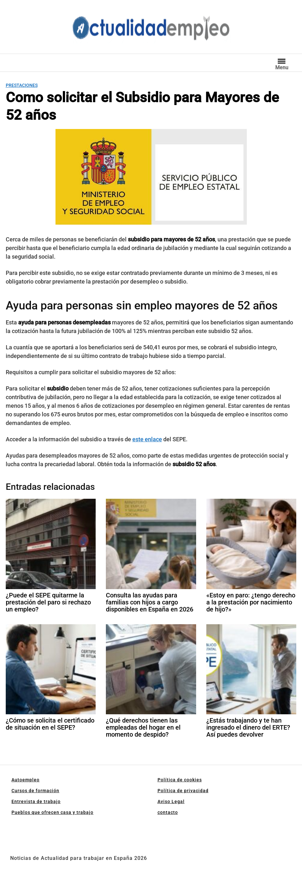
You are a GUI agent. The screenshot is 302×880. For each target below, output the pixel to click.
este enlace (147, 439)
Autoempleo (25, 779)
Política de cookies (180, 779)
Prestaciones (22, 85)
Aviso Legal (171, 801)
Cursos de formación (35, 790)
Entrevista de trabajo (36, 801)
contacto (168, 812)
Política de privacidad (183, 790)
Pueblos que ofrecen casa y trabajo (52, 812)
